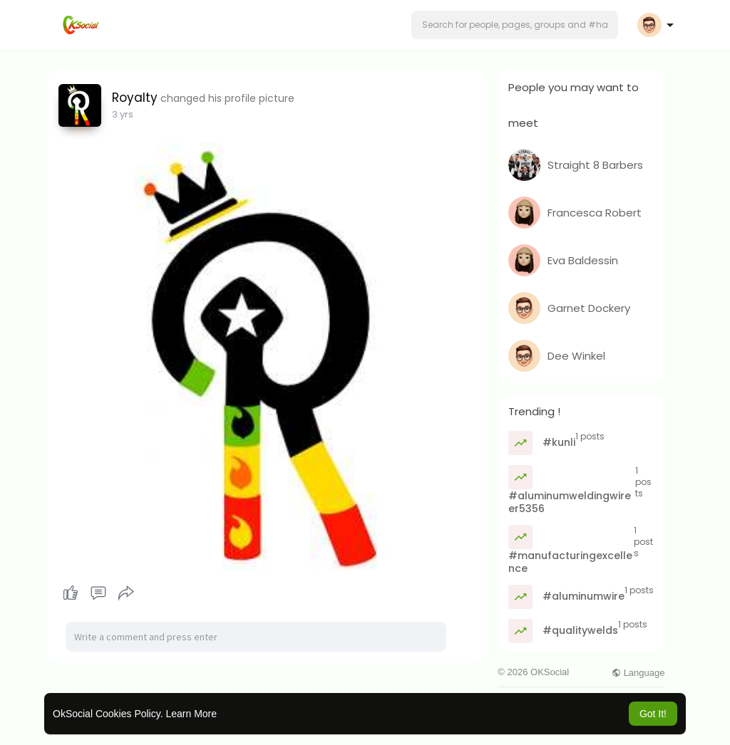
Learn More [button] (191, 713)
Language (638, 672)
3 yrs (122, 114)
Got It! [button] (653, 713)
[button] (514, 25)
